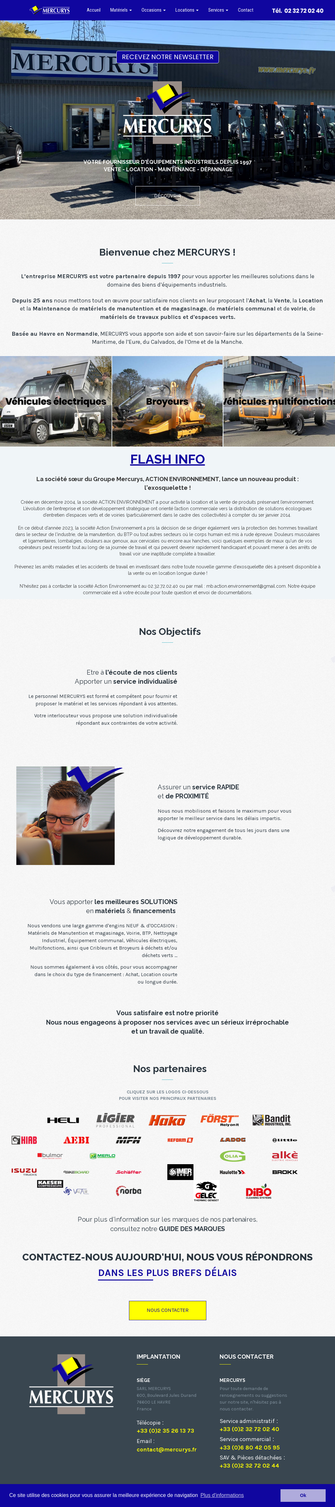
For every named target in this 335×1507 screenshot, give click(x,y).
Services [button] (218, 10)
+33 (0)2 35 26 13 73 (165, 1430)
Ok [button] (303, 1495)
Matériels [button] (121, 10)
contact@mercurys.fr (167, 1449)
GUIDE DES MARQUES (192, 1228)
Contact (245, 10)
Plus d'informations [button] (222, 1495)
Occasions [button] (154, 10)
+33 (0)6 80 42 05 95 (250, 1447)
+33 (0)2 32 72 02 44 (249, 1465)
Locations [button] (187, 10)
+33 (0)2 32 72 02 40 (249, 1429)
